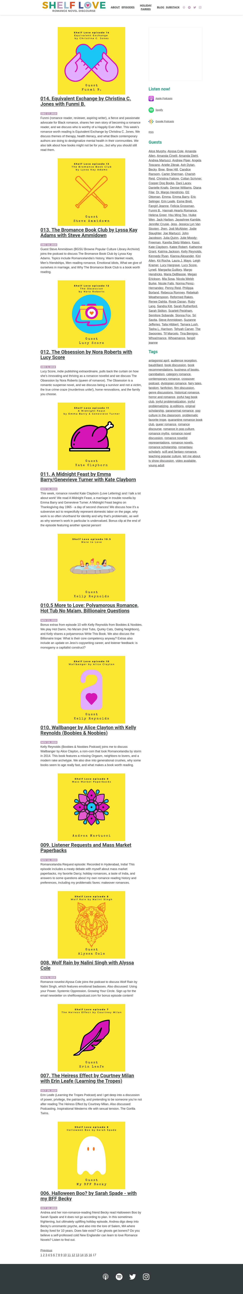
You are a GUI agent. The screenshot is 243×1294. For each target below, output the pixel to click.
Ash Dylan (188, 165)
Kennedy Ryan (158, 256)
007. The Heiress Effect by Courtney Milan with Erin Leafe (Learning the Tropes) (87, 1078)
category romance (178, 374)
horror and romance (161, 397)
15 (86, 1255)
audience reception (184, 360)
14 (82, 1255)
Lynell (152, 269)
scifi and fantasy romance (179, 451)
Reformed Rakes (181, 297)
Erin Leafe (168, 201)
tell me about (191, 456)
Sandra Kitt (164, 306)
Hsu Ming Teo (177, 215)
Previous (46, 1250)
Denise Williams (181, 187)
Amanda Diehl (188, 155)
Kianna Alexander (182, 256)
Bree (161, 169)
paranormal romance (180, 410)
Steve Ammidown (170, 320)
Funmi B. (154, 210)
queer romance (166, 424)
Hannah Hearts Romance (179, 210)
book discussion (175, 365)
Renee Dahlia (157, 301)
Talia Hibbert (170, 324)
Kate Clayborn (158, 247)
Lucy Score (189, 265)
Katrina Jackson (168, 251)
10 (65, 1255)
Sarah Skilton (157, 310)
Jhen (164, 228)
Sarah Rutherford (185, 306)
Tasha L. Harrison (160, 329)
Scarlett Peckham (180, 310)
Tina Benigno (189, 333)
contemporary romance (164, 378)
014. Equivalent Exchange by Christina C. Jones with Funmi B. (85, 101)
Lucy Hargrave (170, 265)
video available (186, 461)
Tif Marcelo (170, 333)
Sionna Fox (183, 315)
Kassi (195, 242)
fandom (153, 388)
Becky (152, 169)
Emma (166, 197)
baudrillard (155, 365)
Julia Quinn (171, 238)
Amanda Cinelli (167, 155)
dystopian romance (174, 383)
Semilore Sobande (160, 315)
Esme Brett (184, 201)
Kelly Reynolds (191, 251)
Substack (173, 7)
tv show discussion (161, 461)
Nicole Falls (166, 283)
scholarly (154, 451)
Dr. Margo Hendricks (170, 192)
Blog (160, 7)
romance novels (182, 442)
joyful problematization (171, 401)
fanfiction (166, 388)
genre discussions (160, 392)
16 (90, 1255)
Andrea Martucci (159, 160)
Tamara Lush (189, 324)
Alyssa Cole (175, 151)
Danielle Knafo (158, 187)
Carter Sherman (172, 174)
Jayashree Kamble (187, 219)
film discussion (184, 388)
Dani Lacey (183, 183)
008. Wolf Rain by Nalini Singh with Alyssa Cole (87, 965)
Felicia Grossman (182, 206)
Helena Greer (157, 215)
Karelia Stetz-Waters (176, 242)
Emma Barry (180, 197)
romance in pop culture (178, 429)
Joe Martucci (171, 233)
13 (77, 1255)
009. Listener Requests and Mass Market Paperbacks (85, 847)
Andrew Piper (181, 160)
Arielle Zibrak (170, 165)
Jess (174, 224)
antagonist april (158, 360)
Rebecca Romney (173, 292)
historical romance (187, 392)
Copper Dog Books (161, 183)
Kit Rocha (163, 260)
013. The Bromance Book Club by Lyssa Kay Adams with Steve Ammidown (89, 232)
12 (73, 1255)
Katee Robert (178, 247)
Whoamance (176, 338)
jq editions (177, 406)
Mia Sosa (168, 279)
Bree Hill (172, 169)
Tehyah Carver (184, 329)
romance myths (158, 433)
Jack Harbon (164, 219)
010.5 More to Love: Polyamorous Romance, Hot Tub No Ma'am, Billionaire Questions (89, 608)
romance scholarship (162, 447)
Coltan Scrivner (191, 178)
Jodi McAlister (178, 228)
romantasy (185, 447)
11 (69, 1255)
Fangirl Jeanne (158, 206)
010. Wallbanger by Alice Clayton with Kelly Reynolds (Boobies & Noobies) (88, 730)
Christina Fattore (167, 178)
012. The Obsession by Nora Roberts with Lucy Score (86, 354)
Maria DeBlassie (175, 274)
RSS (151, 132)
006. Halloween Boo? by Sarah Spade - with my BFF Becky (88, 1195)
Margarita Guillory (170, 269)
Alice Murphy (157, 151)
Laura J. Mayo (181, 260)
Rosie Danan (177, 301)
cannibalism (156, 374)
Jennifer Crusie (158, 224)
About (115, 7)
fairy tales (194, 383)
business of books (186, 369)
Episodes (128, 7)
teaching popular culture (164, 456)
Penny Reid (173, 288)
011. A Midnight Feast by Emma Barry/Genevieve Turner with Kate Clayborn (88, 476)
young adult (156, 465)
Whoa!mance (157, 338)
